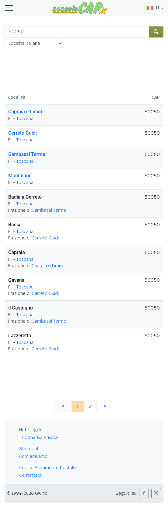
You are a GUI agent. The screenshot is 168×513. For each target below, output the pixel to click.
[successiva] (105, 406)
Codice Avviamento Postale (47, 467)
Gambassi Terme (26, 154)
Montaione (20, 176)
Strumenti (29, 448)
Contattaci (30, 475)
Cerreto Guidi (22, 133)
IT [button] (153, 7)
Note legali (30, 430)
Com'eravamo (33, 456)
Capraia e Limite (26, 112)
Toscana (24, 118)
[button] (144, 493)
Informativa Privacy (38, 437)
